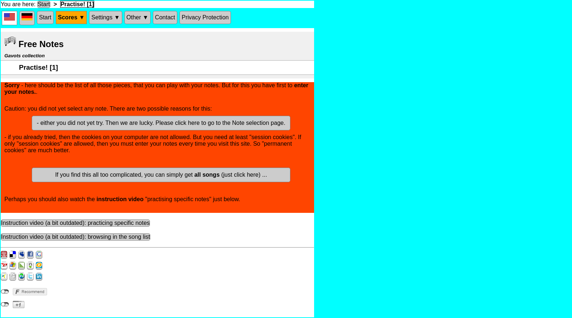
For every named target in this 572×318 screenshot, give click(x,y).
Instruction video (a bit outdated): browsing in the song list (75, 237)
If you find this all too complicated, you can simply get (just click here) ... (161, 175)
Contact (165, 17)
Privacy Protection (205, 17)
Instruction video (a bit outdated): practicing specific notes (75, 223)
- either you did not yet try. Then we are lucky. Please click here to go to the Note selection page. (161, 123)
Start (44, 4)
